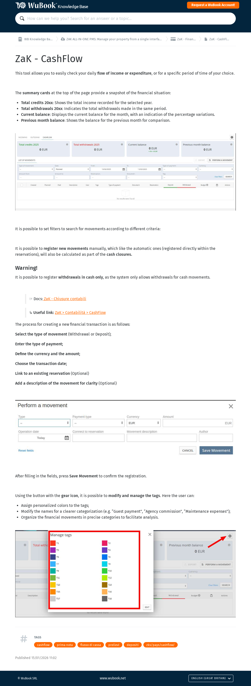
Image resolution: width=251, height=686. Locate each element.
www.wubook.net (113, 678)
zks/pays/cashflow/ (160, 645)
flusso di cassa (90, 645)
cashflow (43, 645)
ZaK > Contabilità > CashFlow (80, 312)
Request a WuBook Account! (213, 5)
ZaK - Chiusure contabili (65, 298)
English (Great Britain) (211, 678)
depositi (133, 645)
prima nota (65, 645)
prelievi (113, 645)
